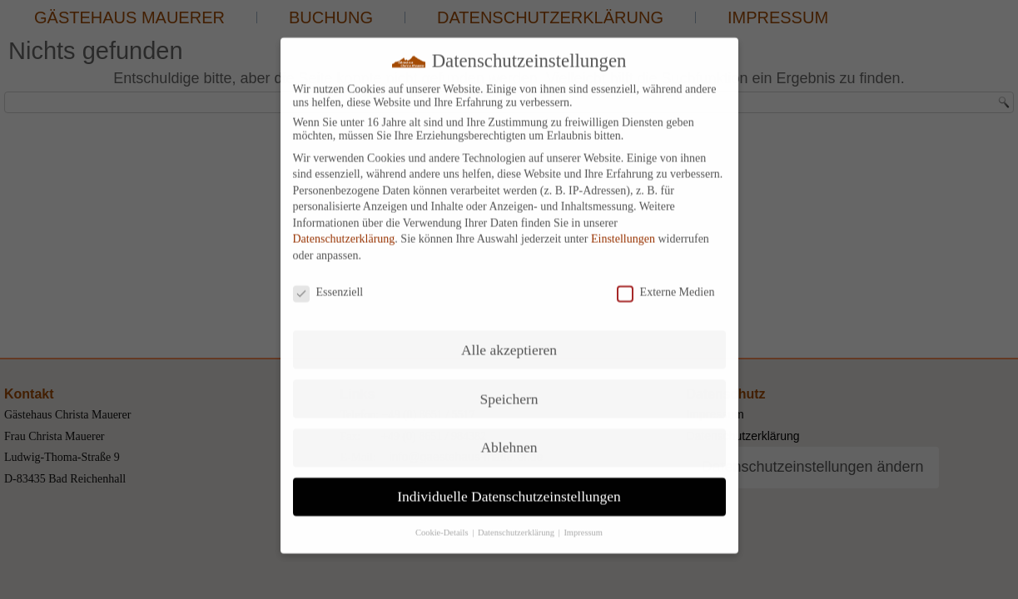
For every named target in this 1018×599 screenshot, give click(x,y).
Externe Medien (666, 281)
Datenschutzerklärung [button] (517, 521)
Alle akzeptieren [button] (509, 338)
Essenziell (328, 281)
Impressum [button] (583, 521)
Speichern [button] (509, 387)
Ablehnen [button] (508, 436)
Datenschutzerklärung (344, 228)
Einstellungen (623, 228)
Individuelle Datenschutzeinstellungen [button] (509, 485)
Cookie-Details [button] (442, 521)
